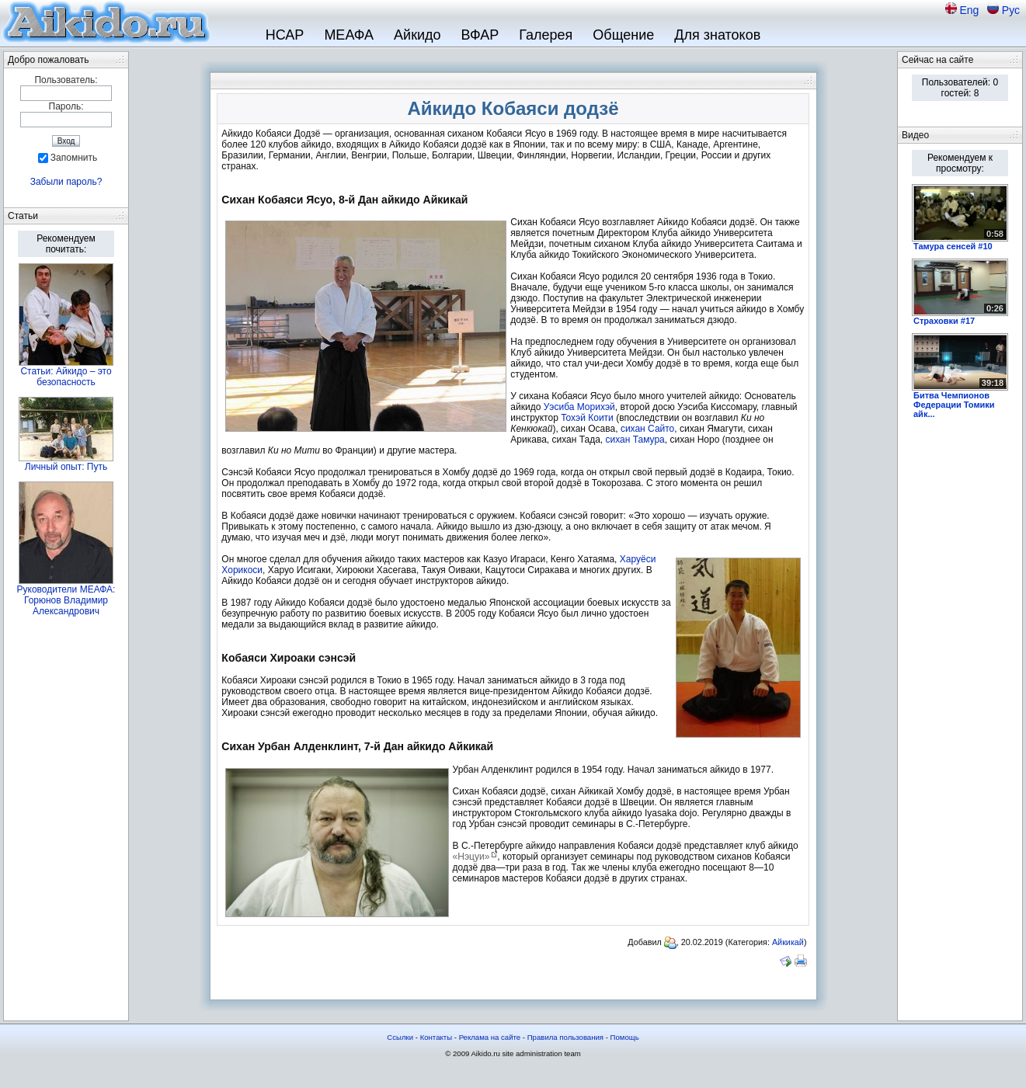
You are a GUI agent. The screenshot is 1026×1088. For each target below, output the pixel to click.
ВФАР (480, 35)
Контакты (436, 1037)
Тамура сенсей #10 (953, 246)
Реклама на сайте (490, 1037)
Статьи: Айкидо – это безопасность (65, 377)
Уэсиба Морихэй (579, 406)
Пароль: (66, 106)
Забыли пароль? (66, 181)
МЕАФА (349, 35)
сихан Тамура (635, 439)
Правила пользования (565, 1037)
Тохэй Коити (587, 417)
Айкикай (788, 942)
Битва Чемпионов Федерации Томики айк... (954, 405)
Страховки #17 (944, 320)
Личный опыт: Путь (66, 466)
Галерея (545, 35)
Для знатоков (717, 35)
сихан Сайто (647, 428)
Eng (970, 10)
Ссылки (400, 1037)
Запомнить (73, 157)
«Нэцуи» (471, 856)
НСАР (285, 35)
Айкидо (417, 35)
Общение (623, 35)
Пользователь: (65, 80)
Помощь (624, 1037)
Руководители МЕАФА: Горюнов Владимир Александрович (66, 600)
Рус (1011, 10)
